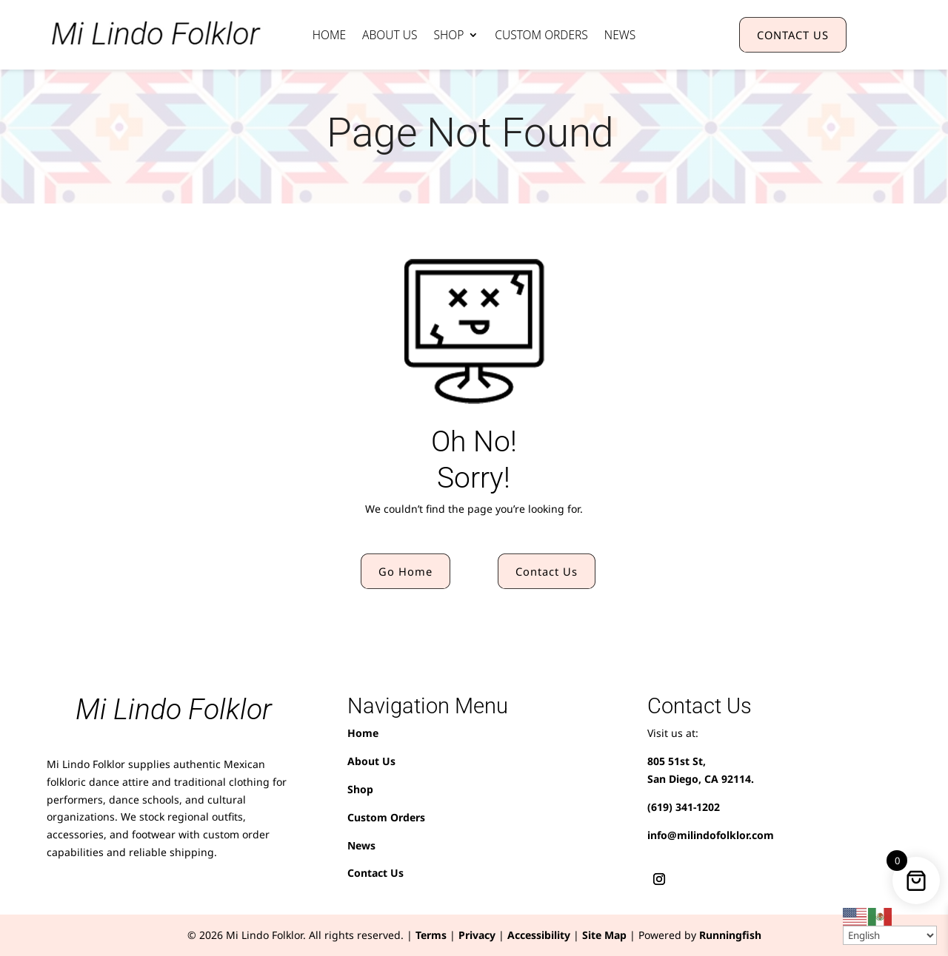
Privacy (476, 935)
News (619, 36)
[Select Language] (890, 935)
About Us (389, 36)
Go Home (405, 571)
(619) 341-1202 (683, 807)
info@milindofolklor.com (710, 835)
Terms (431, 935)
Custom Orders (541, 36)
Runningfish (730, 935)
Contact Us (546, 571)
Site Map (604, 935)
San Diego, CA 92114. (700, 779)
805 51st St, (676, 761)
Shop (448, 36)
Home (329, 36)
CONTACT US (793, 34)
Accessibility (538, 935)
